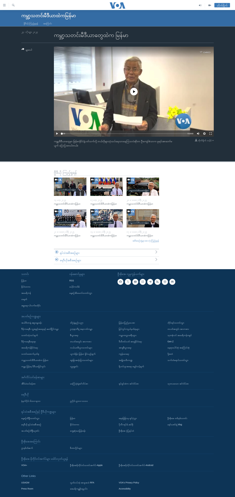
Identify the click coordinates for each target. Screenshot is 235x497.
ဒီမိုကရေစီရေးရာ (28, 341)
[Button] (26, 50)
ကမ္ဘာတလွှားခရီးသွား (127, 335)
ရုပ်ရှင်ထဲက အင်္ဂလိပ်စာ (129, 383)
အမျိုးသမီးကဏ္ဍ (125, 360)
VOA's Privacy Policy (129, 482)
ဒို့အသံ (170, 354)
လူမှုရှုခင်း (74, 366)
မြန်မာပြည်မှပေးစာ (127, 322)
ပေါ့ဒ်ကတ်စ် (74, 286)
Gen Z (171, 341)
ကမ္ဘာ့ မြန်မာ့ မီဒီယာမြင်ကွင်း (33, 366)
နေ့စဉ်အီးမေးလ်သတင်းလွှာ (80, 293)
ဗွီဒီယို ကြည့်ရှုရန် (31, 23)
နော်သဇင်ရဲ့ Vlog (175, 424)
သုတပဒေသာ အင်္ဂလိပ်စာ (178, 383)
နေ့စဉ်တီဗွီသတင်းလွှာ (30, 418)
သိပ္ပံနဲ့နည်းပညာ (76, 322)
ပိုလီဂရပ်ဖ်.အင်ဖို (126, 424)
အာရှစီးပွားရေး (125, 347)
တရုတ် (24, 299)
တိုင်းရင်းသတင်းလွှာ (176, 322)
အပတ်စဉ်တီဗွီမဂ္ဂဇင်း (30, 431)
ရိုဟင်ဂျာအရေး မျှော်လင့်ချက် (131, 366)
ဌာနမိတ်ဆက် (27, 448)
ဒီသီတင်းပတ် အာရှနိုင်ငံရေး (130, 341)
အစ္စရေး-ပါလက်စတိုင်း (31, 305)
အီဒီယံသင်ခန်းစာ (28, 383)
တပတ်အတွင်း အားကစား (80, 341)
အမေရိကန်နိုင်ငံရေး (29, 347)
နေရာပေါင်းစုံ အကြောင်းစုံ (179, 347)
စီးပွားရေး (74, 335)
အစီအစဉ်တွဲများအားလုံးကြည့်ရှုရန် (145, 241)
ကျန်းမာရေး (124, 354)
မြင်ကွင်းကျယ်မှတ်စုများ (129, 329)
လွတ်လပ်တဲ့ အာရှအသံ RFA (82, 482)
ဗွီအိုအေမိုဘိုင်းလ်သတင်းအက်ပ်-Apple (86, 465)
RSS (71, 280)
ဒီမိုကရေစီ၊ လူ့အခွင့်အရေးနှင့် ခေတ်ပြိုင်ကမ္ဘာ (40, 329)
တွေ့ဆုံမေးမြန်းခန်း (78, 431)
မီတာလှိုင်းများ (76, 448)
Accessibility (125, 489)
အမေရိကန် (26, 293)
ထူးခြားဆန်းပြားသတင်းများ (81, 360)
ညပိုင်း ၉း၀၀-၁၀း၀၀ (79, 401)
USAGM (25, 482)
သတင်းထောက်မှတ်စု (30, 354)
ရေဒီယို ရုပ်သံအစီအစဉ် (31, 424)
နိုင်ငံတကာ (25, 286)
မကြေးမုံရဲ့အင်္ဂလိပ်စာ (79, 383)
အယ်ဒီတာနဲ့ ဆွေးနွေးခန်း (31, 322)
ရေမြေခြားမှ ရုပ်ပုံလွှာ (128, 418)
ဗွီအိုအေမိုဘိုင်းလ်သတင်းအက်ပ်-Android (136, 465)
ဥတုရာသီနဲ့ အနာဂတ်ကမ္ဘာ (81, 329)
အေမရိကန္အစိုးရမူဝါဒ (79, 489)
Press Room (27, 489)
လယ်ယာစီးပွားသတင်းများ (81, 347)
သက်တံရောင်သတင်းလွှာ (178, 360)
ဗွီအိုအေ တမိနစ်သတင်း (177, 418)
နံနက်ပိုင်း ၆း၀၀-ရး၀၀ (30, 401)
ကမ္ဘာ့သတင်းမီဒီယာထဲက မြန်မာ (34, 360)
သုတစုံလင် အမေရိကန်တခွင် (180, 335)
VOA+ (24, 465)
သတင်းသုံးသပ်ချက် (29, 335)
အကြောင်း (47, 23)
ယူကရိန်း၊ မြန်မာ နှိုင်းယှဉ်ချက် (83, 354)
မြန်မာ (24, 280)
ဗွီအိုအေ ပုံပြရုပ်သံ (126, 431)
